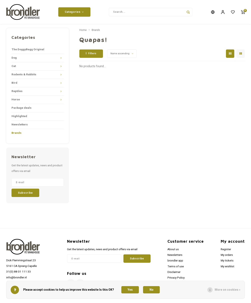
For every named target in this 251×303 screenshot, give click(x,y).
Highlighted (19, 116)
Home (83, 30)
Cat (13, 66)
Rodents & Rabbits (23, 74)
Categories (74, 12)
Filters (91, 53)
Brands (16, 133)
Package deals (21, 108)
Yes (130, 290)
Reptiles (17, 91)
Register (226, 249)
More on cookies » (227, 290)
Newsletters (19, 124)
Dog (14, 58)
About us (173, 249)
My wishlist (227, 266)
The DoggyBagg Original (27, 49)
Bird (14, 83)
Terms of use (175, 266)
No (151, 290)
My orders (227, 255)
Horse (15, 99)
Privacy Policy (176, 278)
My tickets (227, 261)
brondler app (175, 261)
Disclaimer (173, 272)
